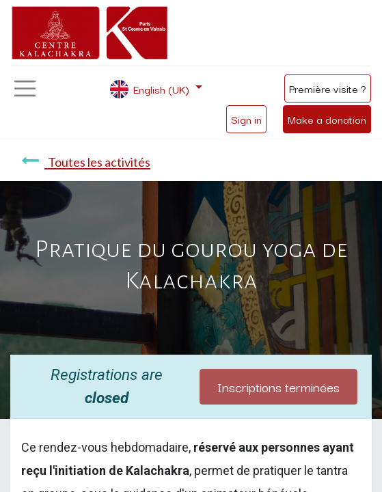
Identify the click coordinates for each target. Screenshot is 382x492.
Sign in (246, 119)
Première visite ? (327, 88)
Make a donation (327, 119)
